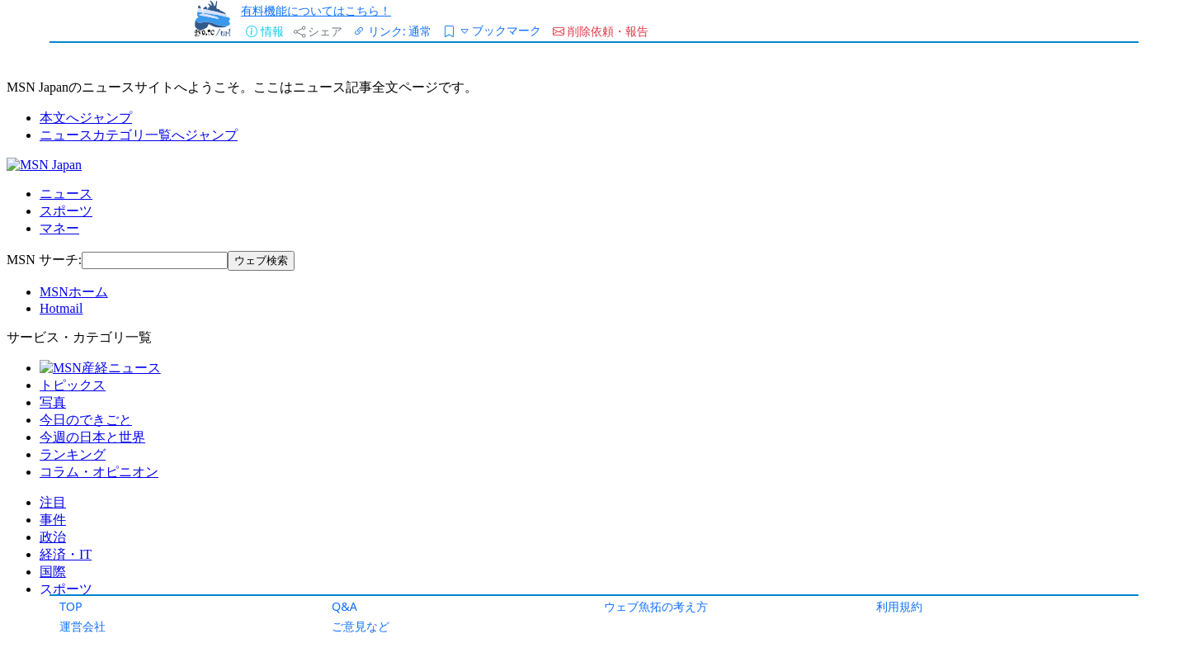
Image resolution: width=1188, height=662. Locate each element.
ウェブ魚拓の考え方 (656, 606)
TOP (70, 606)
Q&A (344, 606)
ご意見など (360, 626)
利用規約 (899, 606)
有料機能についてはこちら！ (316, 10)
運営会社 (82, 626)
